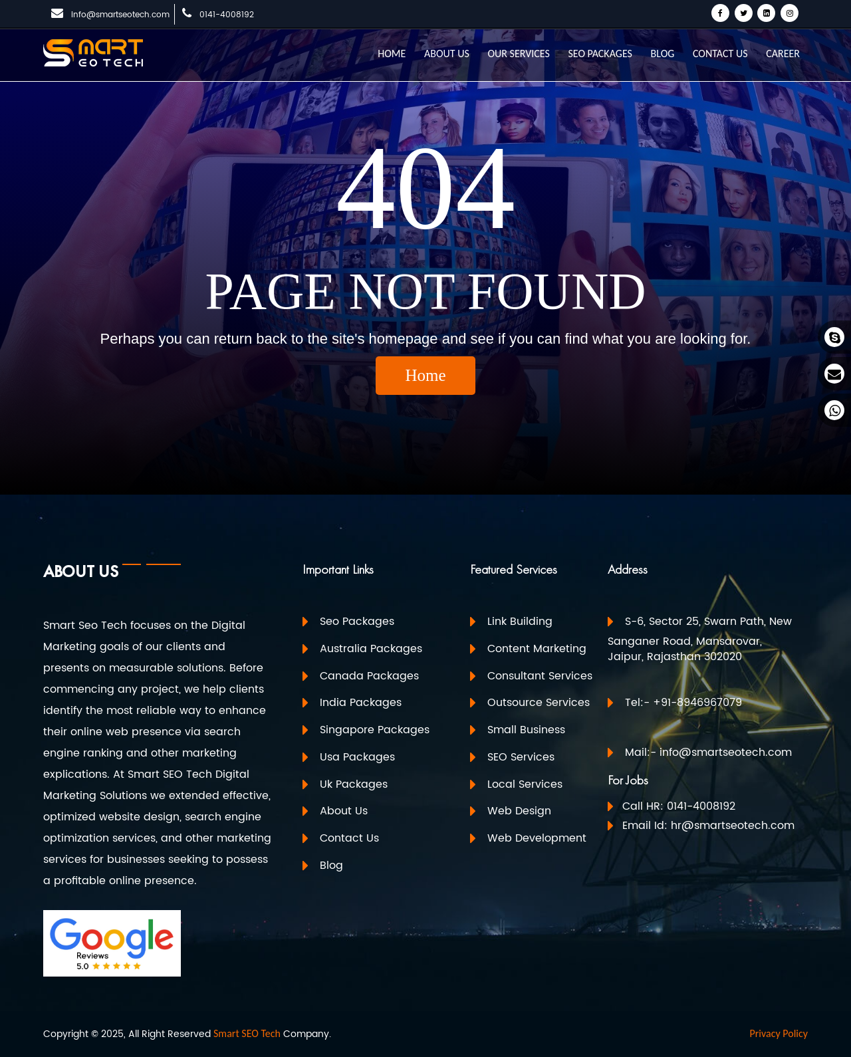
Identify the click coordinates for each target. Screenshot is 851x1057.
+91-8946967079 (697, 702)
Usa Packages (357, 757)
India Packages (361, 702)
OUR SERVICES (518, 53)
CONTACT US (720, 53)
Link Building (519, 621)
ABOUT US (446, 53)
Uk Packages (354, 783)
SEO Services (520, 757)
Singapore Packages (374, 730)
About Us (344, 811)
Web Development (536, 838)
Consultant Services (539, 675)
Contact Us (349, 838)
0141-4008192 (226, 15)
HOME (392, 53)
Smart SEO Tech (247, 1033)
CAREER (783, 53)
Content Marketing (536, 648)
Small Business (526, 730)
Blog (331, 865)
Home (425, 375)
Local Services (524, 783)
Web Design (519, 811)
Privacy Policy (778, 1033)
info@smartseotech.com (120, 15)
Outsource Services (538, 702)
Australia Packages (371, 648)
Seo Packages (357, 621)
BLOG (663, 53)
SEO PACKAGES (600, 53)
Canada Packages (369, 675)
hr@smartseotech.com (732, 825)
